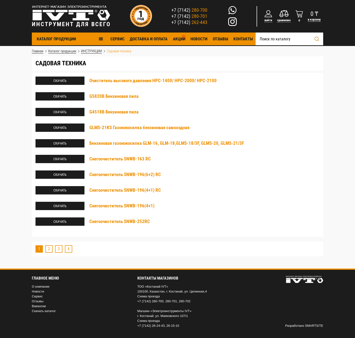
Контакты (243, 38)
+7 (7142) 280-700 (150, 301)
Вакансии (39, 306)
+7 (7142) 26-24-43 (151, 325)
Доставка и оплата (148, 38)
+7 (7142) (189, 10)
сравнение (284, 20)
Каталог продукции (70, 38)
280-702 (184, 301)
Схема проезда (148, 296)
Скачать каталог (44, 311)
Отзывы (220, 38)
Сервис (37, 296)
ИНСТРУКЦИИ (91, 51)
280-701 (171, 301)
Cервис (117, 38)
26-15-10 (172, 325)
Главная (37, 51)
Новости (198, 38)
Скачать (60, 81)
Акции (179, 38)
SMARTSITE (314, 325)
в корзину (314, 19)
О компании (40, 286)
